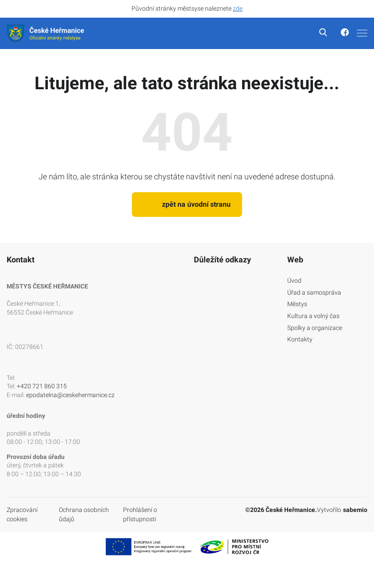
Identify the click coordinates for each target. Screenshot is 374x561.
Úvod (294, 280)
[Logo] (46, 33)
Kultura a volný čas (313, 315)
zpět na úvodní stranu (187, 204)
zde (238, 8)
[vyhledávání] (318, 33)
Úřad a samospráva (314, 292)
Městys (297, 303)
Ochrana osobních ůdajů (84, 514)
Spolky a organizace (314, 327)
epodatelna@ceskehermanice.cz (70, 394)
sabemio (355, 509)
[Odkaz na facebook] (339, 33)
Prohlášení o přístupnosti (140, 514)
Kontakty (299, 339)
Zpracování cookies (22, 514)
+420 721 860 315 (42, 386)
